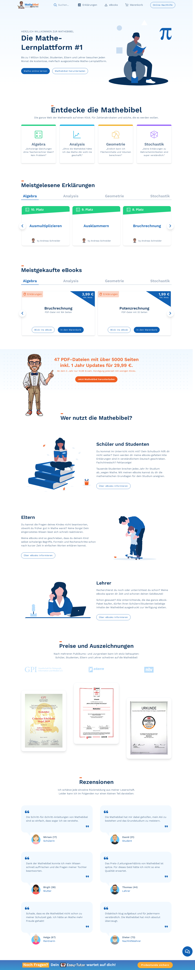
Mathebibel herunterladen (70, 71)
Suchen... (63, 4)
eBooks (111, 4)
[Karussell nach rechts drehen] (170, 226)
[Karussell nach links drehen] (22, 226)
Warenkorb (134, 4)
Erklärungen (87, 4)
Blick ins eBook (43, 330)
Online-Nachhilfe (163, 5)
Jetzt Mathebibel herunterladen (96, 379)
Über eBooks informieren (113, 486)
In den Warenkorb (70, 330)
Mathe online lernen (35, 71)
